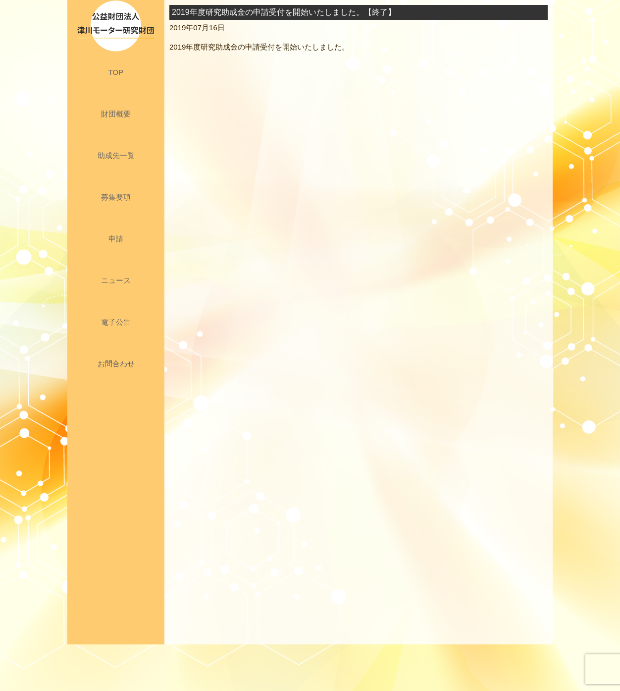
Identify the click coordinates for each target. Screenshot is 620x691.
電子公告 (116, 322)
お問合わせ (116, 363)
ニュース (116, 280)
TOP (116, 72)
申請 (115, 238)
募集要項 (116, 197)
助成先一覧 (116, 155)
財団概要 (116, 114)
